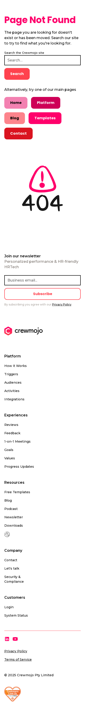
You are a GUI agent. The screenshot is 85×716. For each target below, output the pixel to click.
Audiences (13, 382)
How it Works (15, 366)
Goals (8, 450)
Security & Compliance (14, 579)
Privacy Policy (15, 651)
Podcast (11, 509)
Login (9, 607)
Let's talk (11, 568)
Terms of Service (18, 659)
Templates (45, 118)
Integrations (14, 399)
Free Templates (17, 492)
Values (9, 458)
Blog (14, 118)
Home (16, 102)
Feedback (12, 433)
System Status (16, 615)
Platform (45, 102)
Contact (18, 133)
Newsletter (13, 517)
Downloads (13, 526)
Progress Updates (19, 467)
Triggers (11, 374)
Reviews (11, 425)
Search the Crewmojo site (24, 52)
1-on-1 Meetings (17, 441)
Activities (11, 391)
